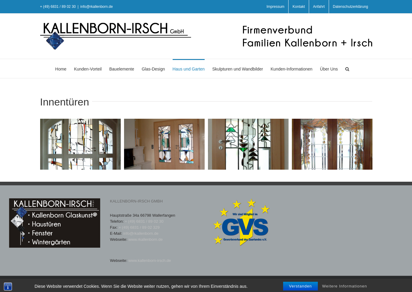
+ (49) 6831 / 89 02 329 (139, 227)
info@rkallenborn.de (96, 7)
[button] (347, 68)
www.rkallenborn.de (145, 239)
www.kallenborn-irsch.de (149, 260)
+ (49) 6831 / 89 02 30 (144, 221)
